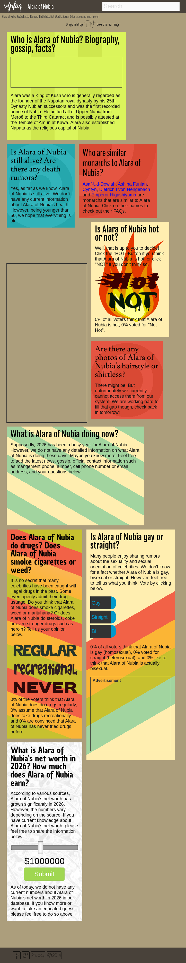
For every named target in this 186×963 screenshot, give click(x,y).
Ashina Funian (132, 184)
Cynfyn (90, 189)
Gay (96, 603)
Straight (99, 617)
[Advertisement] (46, 342)
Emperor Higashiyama (113, 194)
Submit (44, 874)
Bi (94, 631)
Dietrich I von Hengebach (124, 189)
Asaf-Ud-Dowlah (99, 184)
